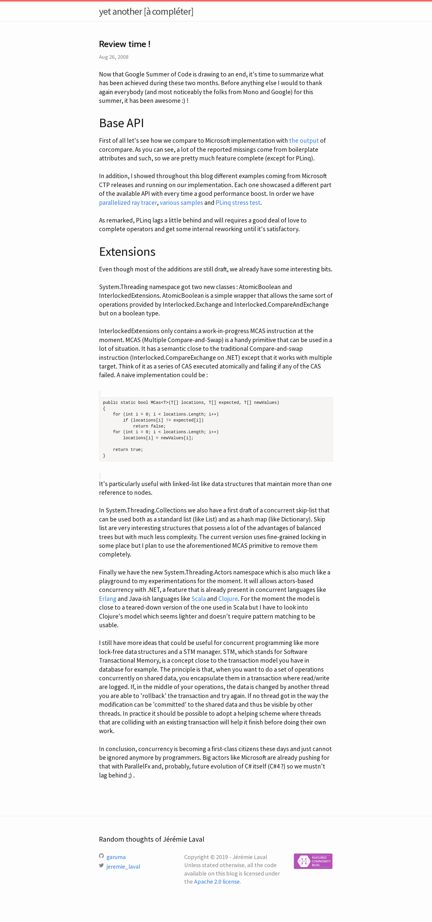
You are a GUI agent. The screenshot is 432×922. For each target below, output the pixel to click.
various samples (181, 202)
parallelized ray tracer (128, 202)
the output (304, 140)
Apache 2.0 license (217, 881)
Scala (198, 599)
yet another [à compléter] (146, 11)
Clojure (228, 599)
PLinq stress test (238, 202)
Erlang (107, 599)
